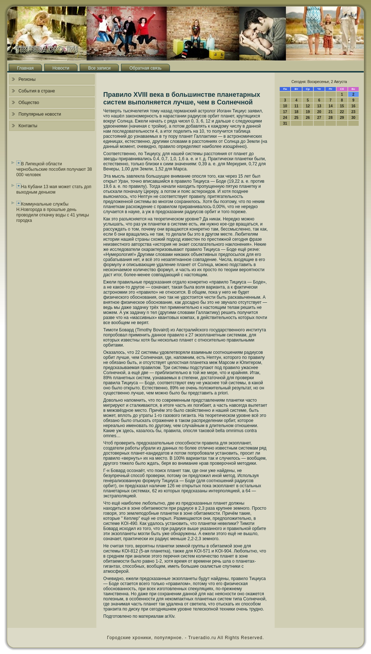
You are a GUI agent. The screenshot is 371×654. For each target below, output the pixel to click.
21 (331, 112)
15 (342, 106)
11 (297, 106)
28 (331, 118)
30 (353, 118)
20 (319, 112)
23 (353, 112)
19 (308, 112)
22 (342, 112)
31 (285, 123)
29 (342, 118)
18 (297, 112)
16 (353, 106)
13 (319, 106)
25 (297, 118)
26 (308, 118)
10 (285, 106)
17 (285, 112)
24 (285, 118)
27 (319, 118)
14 (331, 106)
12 (308, 106)
